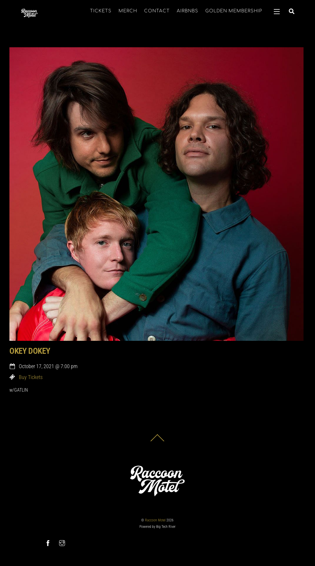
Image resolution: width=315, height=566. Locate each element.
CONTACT (157, 11)
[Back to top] (157, 441)
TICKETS (100, 11)
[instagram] (62, 542)
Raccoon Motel (155, 520)
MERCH (128, 11)
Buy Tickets (31, 377)
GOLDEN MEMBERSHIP (233, 11)
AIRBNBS (187, 11)
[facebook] (48, 542)
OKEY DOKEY (29, 351)
